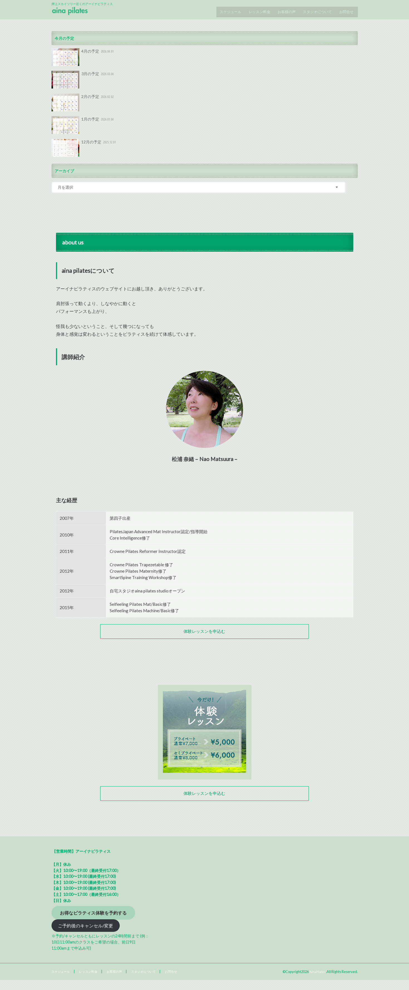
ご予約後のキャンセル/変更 (85, 935)
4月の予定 (83, 58)
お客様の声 (284, 10)
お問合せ (346, 10)
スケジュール (224, 10)
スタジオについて (315, 10)
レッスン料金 (255, 10)
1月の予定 (83, 127)
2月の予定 (83, 104)
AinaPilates (317, 981)
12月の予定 (84, 149)
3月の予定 (83, 81)
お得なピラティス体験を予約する (93, 922)
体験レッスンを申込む (205, 635)
